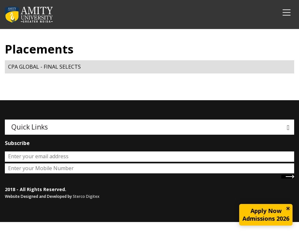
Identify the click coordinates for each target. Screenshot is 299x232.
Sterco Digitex (86, 196)
